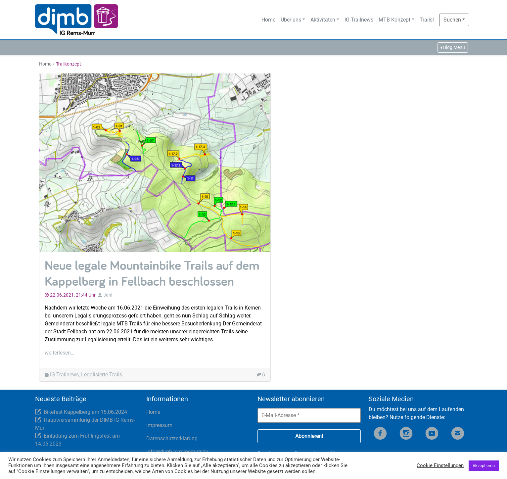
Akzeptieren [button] (484, 465)
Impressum (159, 425)
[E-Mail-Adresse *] (309, 415)
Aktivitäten (322, 20)
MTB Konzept (394, 20)
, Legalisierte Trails (100, 374)
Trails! (427, 20)
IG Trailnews (359, 20)
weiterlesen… (59, 353)
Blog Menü (454, 47)
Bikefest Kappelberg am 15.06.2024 (85, 412)
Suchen (452, 20)
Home (268, 20)
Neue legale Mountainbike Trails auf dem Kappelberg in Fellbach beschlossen (152, 273)
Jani (107, 295)
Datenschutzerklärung (172, 438)
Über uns (291, 20)
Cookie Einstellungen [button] (440, 465)
